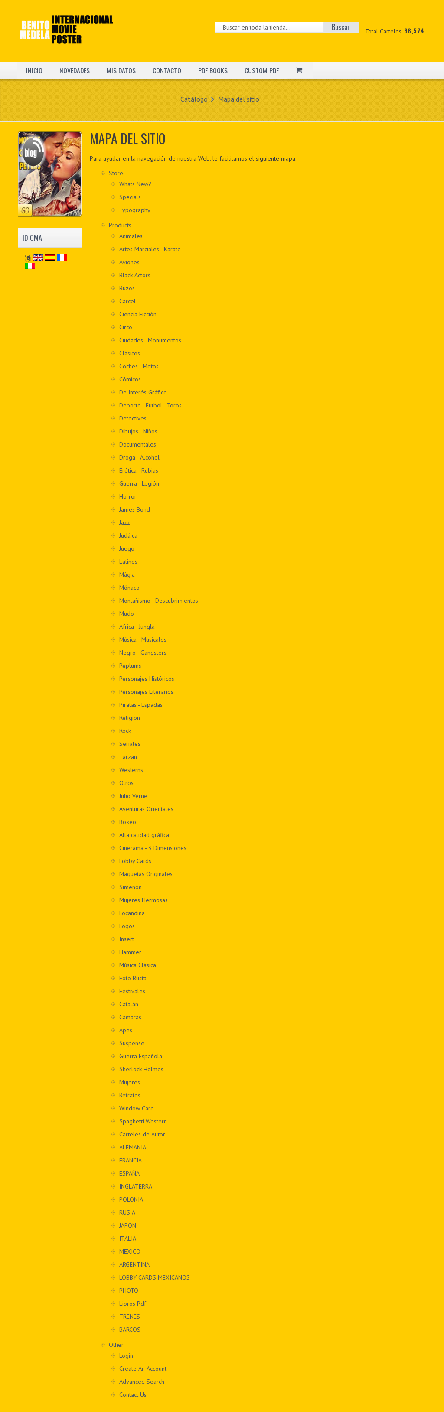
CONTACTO (168, 70)
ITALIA (127, 1238)
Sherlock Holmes (141, 1069)
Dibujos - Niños (138, 431)
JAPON (127, 1225)
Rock (125, 731)
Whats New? (135, 184)
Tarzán (128, 757)
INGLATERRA (135, 1186)
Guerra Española (140, 1056)
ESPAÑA (129, 1173)
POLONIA (131, 1199)
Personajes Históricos (146, 679)
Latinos (128, 561)
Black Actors (134, 275)
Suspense (131, 1043)
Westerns (131, 770)
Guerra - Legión (139, 483)
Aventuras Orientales (146, 809)
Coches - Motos (139, 366)
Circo (125, 327)
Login (126, 1355)
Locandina (132, 913)
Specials (130, 197)
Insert (126, 939)
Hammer (130, 952)
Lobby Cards (135, 861)
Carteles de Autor (142, 1134)
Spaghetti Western (143, 1121)
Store (116, 173)
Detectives (133, 418)
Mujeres (129, 1082)
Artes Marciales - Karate (150, 249)
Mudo (126, 613)
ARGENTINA (134, 1264)
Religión (129, 718)
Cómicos (130, 379)
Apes (125, 1030)
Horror (128, 496)
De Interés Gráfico (143, 392)
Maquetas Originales (146, 874)
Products (120, 225)
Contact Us (133, 1395)
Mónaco (129, 587)
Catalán (128, 1004)
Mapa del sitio (238, 99)
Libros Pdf (132, 1303)
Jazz (124, 522)
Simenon (130, 887)
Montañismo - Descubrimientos (158, 600)
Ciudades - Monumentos (150, 340)
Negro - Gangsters (142, 653)
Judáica (128, 535)
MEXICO (129, 1251)
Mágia (127, 574)
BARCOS (129, 1329)
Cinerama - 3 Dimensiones (152, 848)
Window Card (136, 1108)
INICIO (34, 70)
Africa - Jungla (137, 626)
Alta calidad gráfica (144, 835)
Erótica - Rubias (138, 470)
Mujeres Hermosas (143, 900)
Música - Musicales (142, 640)
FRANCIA (130, 1160)
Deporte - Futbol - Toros (150, 405)
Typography (134, 210)
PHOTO (128, 1290)
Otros (126, 783)
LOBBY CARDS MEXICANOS (154, 1277)
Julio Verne (133, 796)
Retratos (129, 1095)
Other (116, 1345)
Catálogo (194, 99)
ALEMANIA (132, 1147)
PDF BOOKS (214, 70)
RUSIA (127, 1212)
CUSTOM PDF (263, 70)
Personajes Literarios (146, 692)
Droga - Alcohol (139, 457)
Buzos (127, 288)
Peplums (130, 666)
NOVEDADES (75, 70)
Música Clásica (137, 965)
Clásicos (129, 353)
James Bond (134, 509)
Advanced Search (141, 1382)
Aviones (129, 262)
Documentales (137, 444)
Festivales (132, 991)
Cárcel (127, 301)
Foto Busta (133, 978)
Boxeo (127, 822)
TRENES (129, 1316)
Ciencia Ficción (138, 314)
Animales (131, 236)
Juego (126, 548)
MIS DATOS (122, 70)
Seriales (129, 744)
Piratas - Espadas (141, 705)
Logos (127, 926)
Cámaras (130, 1017)
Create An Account (142, 1369)
